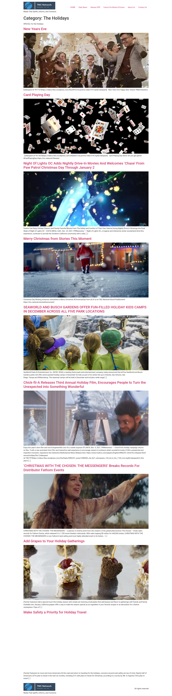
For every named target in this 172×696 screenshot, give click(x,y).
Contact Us (142, 7)
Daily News (83, 7)
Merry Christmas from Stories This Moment (57, 239)
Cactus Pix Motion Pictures (114, 7)
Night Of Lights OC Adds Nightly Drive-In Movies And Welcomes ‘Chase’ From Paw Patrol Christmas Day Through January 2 (83, 165)
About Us (131, 7)
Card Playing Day (36, 95)
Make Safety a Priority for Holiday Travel (54, 612)
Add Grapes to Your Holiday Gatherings (54, 541)
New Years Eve (35, 29)
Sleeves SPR (95, 7)
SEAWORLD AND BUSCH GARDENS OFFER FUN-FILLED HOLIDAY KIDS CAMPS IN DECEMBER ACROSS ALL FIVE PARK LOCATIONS (84, 309)
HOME (72, 7)
